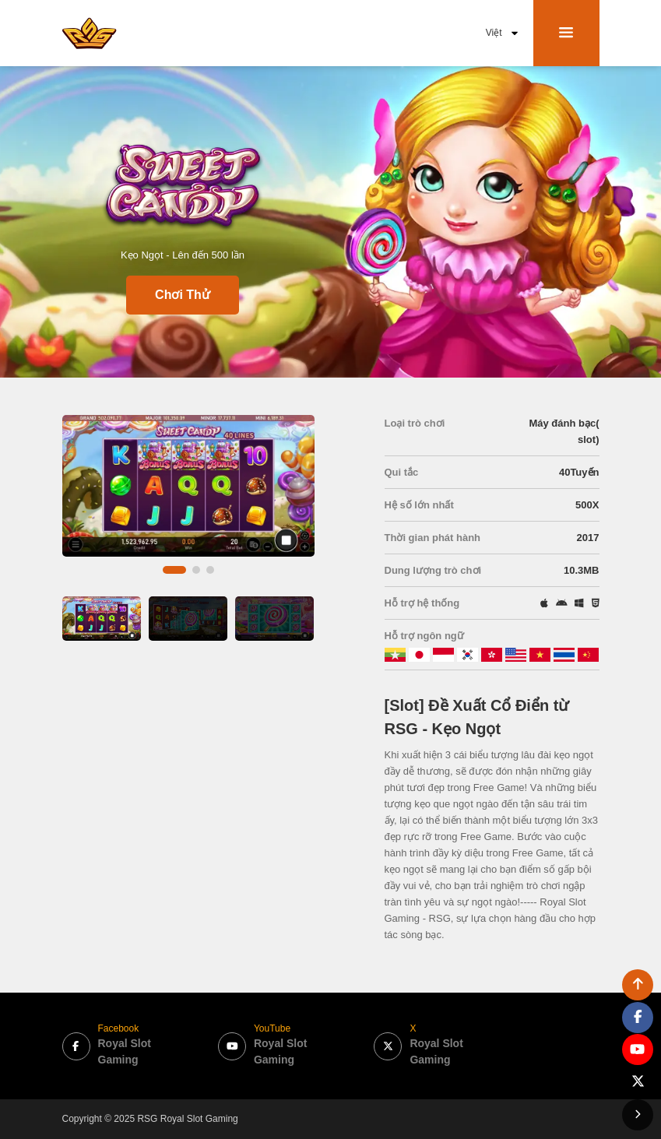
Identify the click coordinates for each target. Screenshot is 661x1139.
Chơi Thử (182, 294)
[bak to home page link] (89, 32)
